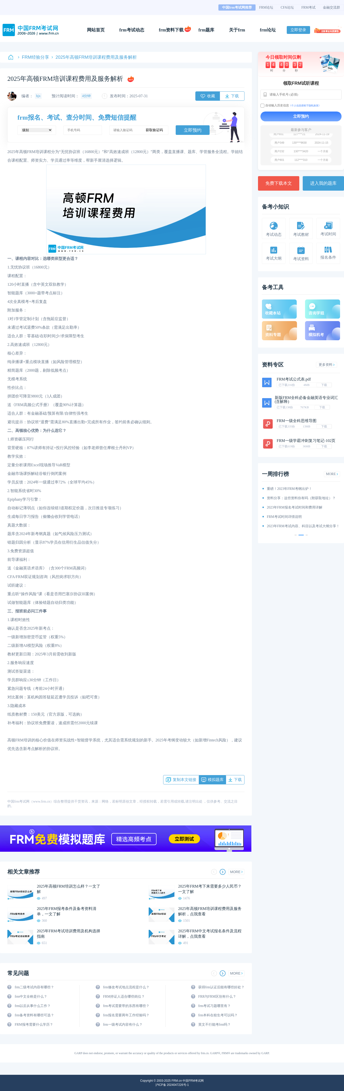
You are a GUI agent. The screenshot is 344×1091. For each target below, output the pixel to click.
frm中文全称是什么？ (31, 996)
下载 (324, 385)
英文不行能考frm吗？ (214, 1024)
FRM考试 (308, 7)
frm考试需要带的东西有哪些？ (126, 1006)
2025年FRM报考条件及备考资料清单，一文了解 (66, 911)
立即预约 (192, 130)
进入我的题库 (323, 183)
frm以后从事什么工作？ (33, 1006)
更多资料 (327, 365)
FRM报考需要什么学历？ (34, 1024)
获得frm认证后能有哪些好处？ (221, 987)
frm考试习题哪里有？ (214, 1006)
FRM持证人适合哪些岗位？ (124, 996)
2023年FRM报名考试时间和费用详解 (294, 507)
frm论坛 (268, 30)
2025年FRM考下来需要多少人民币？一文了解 (210, 889)
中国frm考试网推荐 (237, 7)
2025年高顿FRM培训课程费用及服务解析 (94, 57)
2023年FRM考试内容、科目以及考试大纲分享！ (303, 526)
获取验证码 (154, 130)
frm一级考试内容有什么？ (122, 1024)
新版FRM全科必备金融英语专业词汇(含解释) (306, 400)
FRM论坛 (266, 7)
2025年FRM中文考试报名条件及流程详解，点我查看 (210, 933)
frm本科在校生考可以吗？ (218, 1015)
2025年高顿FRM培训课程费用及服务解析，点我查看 (210, 911)
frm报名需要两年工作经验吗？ (126, 1015)
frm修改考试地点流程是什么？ (126, 987)
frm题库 (207, 30)
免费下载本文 (278, 183)
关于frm (237, 30)
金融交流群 (331, 7)
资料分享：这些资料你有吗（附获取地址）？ (301, 498)
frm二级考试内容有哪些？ (34, 987)
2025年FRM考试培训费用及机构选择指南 (68, 933)
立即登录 (298, 30)
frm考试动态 (131, 30)
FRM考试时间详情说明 (284, 517)
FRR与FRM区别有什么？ (217, 996)
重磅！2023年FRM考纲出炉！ (289, 489)
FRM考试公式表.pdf (294, 379)
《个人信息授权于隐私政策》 (305, 105)
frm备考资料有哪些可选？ (34, 1015)
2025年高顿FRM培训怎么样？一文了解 (68, 889)
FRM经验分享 (33, 57)
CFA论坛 (287, 7)
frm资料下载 (171, 30)
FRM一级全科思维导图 (296, 421)
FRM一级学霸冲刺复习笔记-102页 (306, 441)
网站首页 (96, 30)
